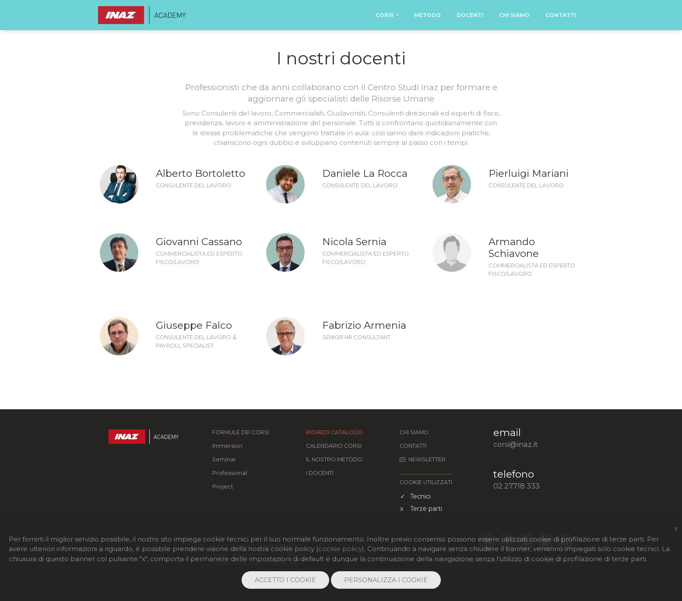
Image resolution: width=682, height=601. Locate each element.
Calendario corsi (334, 446)
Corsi (385, 15)
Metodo (427, 15)
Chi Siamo (514, 15)
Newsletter (423, 459)
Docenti (470, 15)
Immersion (227, 446)
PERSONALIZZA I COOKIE (386, 580)
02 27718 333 (516, 486)
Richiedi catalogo (334, 432)
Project (222, 486)
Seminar (224, 459)
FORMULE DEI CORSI (240, 432)
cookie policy (340, 549)
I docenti (320, 473)
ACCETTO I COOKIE (285, 580)
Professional (229, 473)
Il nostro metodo (334, 459)
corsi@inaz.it (515, 444)
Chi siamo (414, 432)
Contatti (560, 15)
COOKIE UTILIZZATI (426, 482)
